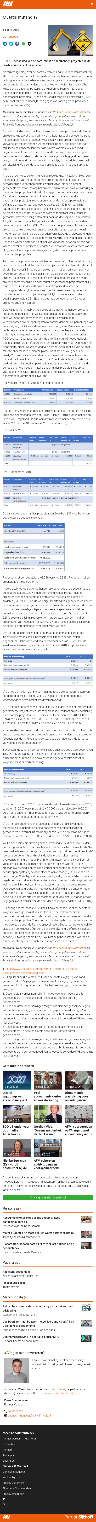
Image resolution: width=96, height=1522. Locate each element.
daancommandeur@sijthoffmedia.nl (29, 1415)
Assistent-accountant (16, 1271)
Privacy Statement (13, 1482)
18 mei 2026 (42, 1086)
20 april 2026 (73, 1120)
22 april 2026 (42, 1120)
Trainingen (9, 1455)
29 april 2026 (11, 1120)
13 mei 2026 (73, 1086)
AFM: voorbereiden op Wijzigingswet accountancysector (79, 1130)
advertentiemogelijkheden (65, 1393)
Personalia (11, 1208)
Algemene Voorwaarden (17, 1488)
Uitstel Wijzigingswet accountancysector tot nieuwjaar (16, 1096)
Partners (8, 1449)
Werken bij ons (11, 1477)
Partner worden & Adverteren (20, 1438)
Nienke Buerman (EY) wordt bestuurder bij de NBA (15, 1164)
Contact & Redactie (14, 1471)
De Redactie (10, 36)
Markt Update (13, 1297)
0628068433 (15, 1411)
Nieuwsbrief (9, 1444)
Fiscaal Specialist (14, 1282)
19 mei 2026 (11, 1086)
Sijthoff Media (57, 1389)
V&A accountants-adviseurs (69, 112)
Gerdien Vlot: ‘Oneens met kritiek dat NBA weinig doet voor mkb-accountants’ (48, 1130)
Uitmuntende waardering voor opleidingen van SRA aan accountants (76, 1096)
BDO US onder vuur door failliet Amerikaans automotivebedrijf (16, 1130)
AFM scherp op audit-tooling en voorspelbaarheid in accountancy (48, 1164)
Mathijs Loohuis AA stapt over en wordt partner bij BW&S (38, 1233)
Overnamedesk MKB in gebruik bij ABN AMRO (31, 1336)
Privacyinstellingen (13, 1493)
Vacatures (10, 1262)
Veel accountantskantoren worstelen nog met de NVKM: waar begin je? (48, 1096)
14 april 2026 (42, 1154)
